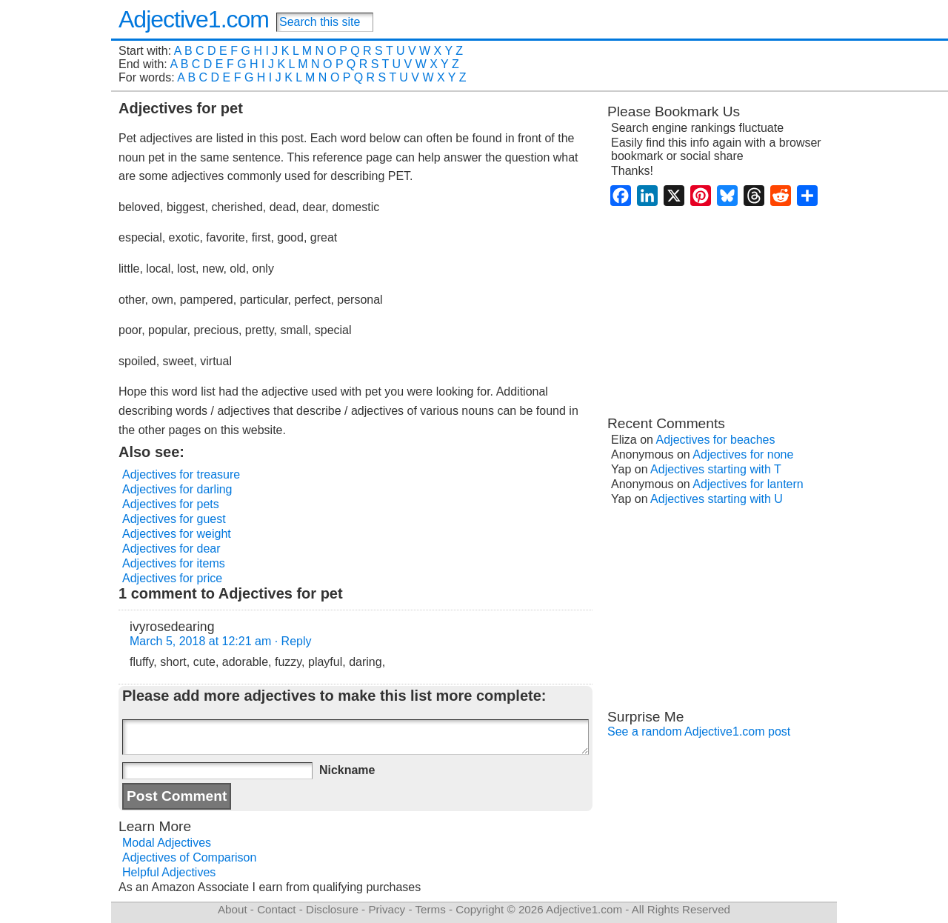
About (232, 909)
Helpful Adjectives (169, 872)
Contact (276, 909)
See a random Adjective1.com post (698, 731)
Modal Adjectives (166, 842)
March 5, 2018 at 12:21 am (200, 641)
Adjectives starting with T (715, 469)
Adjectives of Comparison (189, 857)
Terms (430, 909)
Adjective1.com (193, 19)
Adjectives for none (742, 454)
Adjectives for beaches (715, 439)
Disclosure (332, 909)
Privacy (386, 909)
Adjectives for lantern (747, 484)
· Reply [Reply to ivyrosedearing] (293, 641)
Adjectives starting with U (716, 499)
